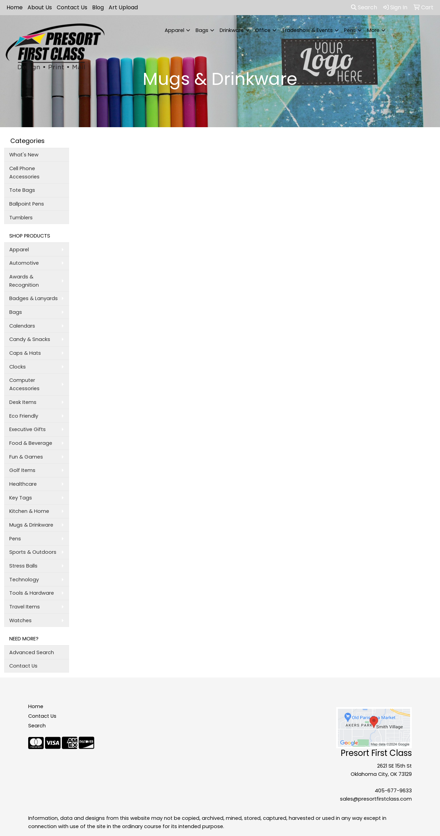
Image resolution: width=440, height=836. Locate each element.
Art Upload (123, 7)
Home (15, 7)
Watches (20, 620)
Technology (24, 579)
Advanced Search (31, 652)
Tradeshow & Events (307, 30)
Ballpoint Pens (26, 203)
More (373, 30)
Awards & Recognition (24, 280)
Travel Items (24, 606)
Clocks (17, 366)
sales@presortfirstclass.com (376, 798)
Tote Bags (22, 190)
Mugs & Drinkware (31, 524)
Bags (202, 30)
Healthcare (23, 484)
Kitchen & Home (29, 511)
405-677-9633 (393, 790)
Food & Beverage (30, 443)
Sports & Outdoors (32, 552)
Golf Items (22, 470)
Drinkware (232, 30)
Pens (350, 30)
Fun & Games (26, 456)
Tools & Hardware (31, 593)
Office (263, 30)
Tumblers (21, 217)
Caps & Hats (25, 353)
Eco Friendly (23, 415)
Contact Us (72, 7)
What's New (23, 154)
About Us (40, 7)
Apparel (174, 30)
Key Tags (20, 497)
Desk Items (22, 402)
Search (364, 7)
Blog (98, 7)
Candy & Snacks (29, 339)
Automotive (24, 263)
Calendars (22, 325)
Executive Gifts (27, 429)
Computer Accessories (24, 384)
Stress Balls (23, 565)
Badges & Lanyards (33, 298)
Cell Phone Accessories (24, 172)
